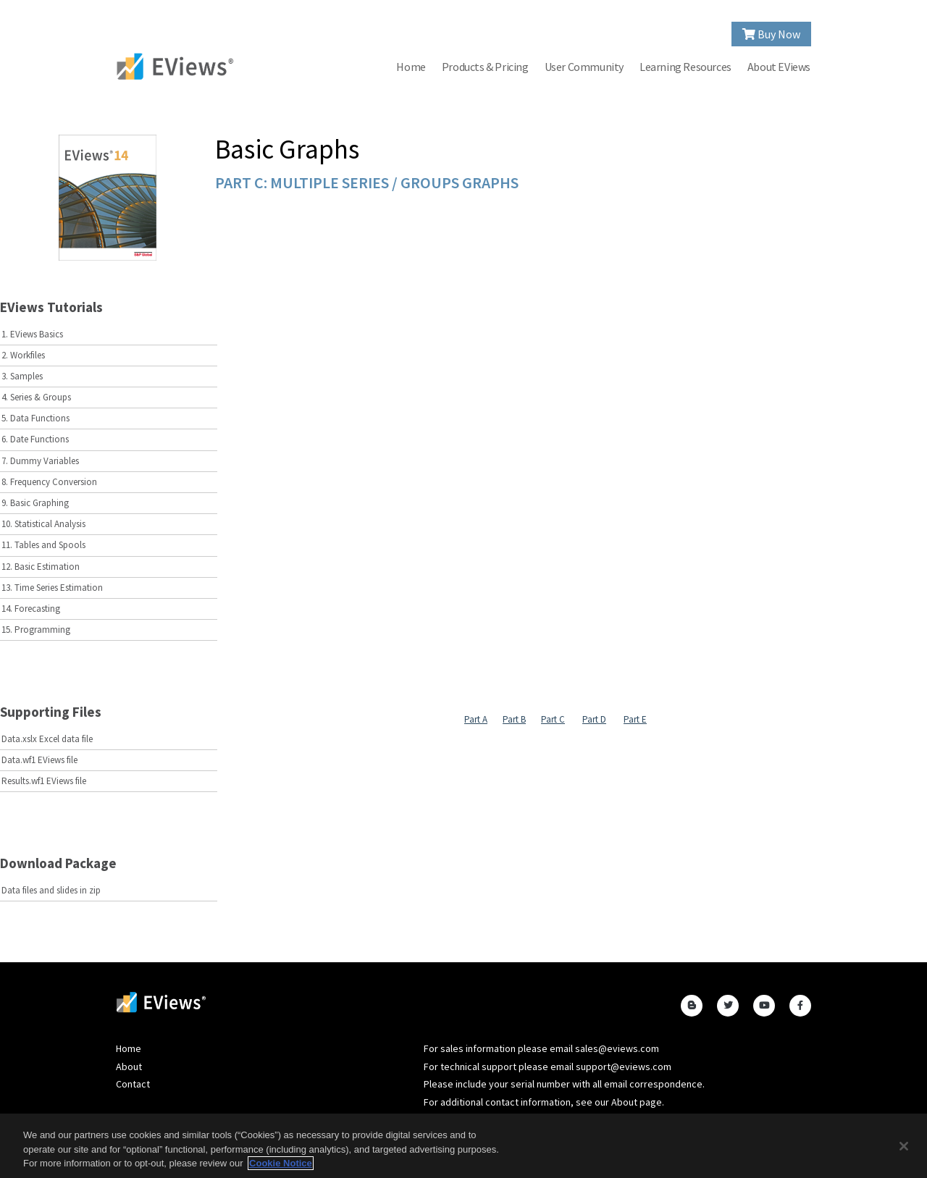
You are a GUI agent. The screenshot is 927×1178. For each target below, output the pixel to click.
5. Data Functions (35, 418)
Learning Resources (685, 66)
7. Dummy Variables (40, 461)
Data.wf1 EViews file (39, 760)
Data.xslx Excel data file (47, 739)
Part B (514, 719)
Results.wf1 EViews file (43, 781)
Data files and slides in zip (51, 890)
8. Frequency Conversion (49, 482)
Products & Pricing (485, 66)
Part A (475, 719)
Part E (635, 719)
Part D (594, 719)
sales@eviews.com (617, 1048)
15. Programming (35, 629)
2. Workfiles (23, 355)
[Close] (904, 1146)
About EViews (778, 66)
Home (410, 66)
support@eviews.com (623, 1066)
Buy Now (771, 34)
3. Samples (22, 376)
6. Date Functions (35, 439)
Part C (553, 719)
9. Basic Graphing (35, 503)
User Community (584, 66)
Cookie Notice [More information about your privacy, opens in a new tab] (280, 1163)
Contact (133, 1083)
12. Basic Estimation (40, 566)
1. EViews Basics (32, 334)
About (129, 1066)
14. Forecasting (30, 608)
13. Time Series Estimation (52, 587)
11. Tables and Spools (43, 545)
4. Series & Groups (36, 397)
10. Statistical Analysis (43, 524)
